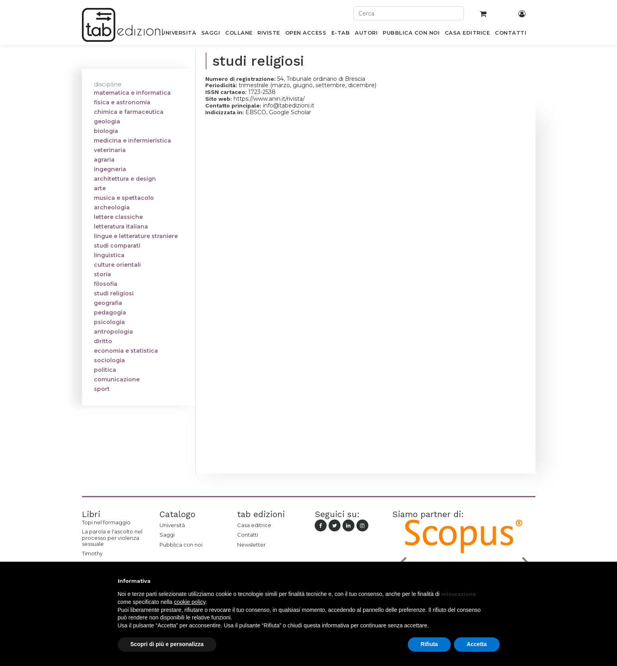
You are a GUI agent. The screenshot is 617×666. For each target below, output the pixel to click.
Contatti (247, 534)
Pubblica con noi (181, 544)
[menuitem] (179, 34)
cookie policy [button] (189, 602)
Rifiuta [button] (429, 644)
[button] (495, 580)
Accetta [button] (477, 644)
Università (172, 525)
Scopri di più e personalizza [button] (167, 644)
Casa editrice (254, 525)
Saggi (167, 534)
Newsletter (251, 544)
